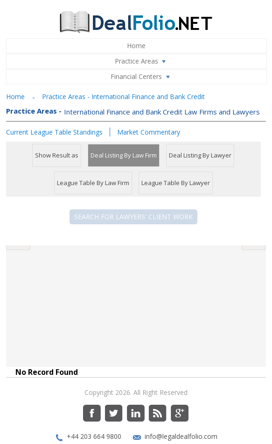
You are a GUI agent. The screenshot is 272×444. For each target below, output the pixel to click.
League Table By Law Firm (93, 183)
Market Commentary (148, 132)
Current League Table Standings (54, 132)
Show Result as (56, 155)
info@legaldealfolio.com (181, 421)
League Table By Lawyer (175, 183)
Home (136, 45)
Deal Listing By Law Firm (124, 155)
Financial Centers (142, 77)
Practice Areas (142, 61)
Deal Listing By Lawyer (200, 155)
